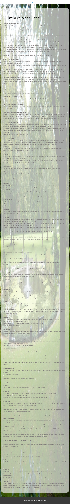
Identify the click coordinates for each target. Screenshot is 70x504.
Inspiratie (33, 2)
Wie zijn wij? (25, 2)
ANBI (65, 2)
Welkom (18, 2)
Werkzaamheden (42, 2)
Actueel (60, 2)
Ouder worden (52, 2)
